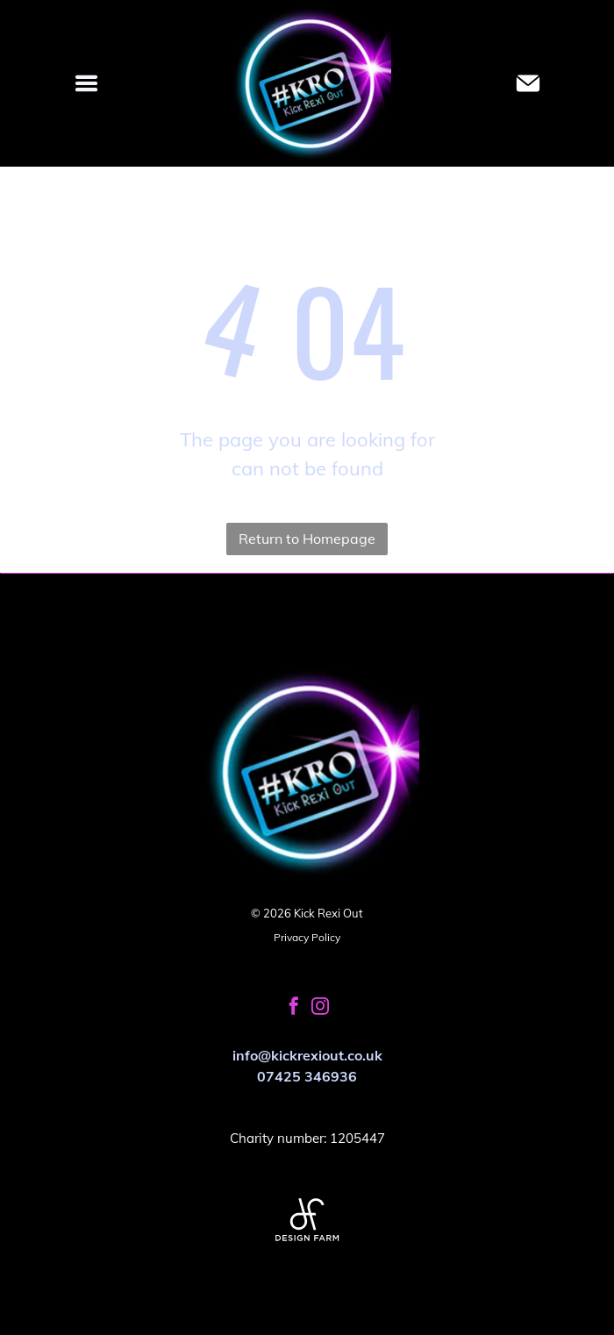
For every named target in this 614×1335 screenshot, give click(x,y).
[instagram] (320, 1008)
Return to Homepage (307, 538)
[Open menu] (86, 83)
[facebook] (294, 1008)
